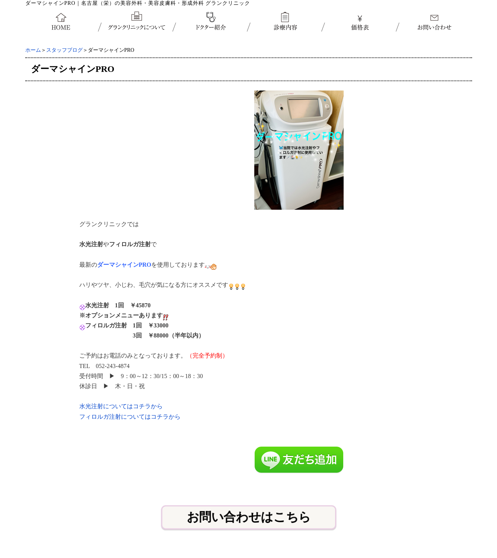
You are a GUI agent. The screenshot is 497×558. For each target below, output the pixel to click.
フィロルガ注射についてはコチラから (130, 416)
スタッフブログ (64, 50)
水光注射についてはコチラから (121, 406)
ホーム (33, 50)
